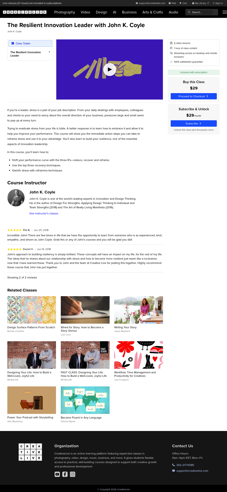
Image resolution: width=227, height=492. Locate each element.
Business (129, 12)
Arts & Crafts (152, 12)
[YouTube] (57, 474)
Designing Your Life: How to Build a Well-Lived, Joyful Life (29, 374)
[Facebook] (65, 474)
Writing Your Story (125, 327)
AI (114, 12)
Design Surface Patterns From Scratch (31, 327)
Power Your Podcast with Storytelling (30, 417)
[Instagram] (72, 474)
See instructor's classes (43, 213)
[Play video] (109, 69)
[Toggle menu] (225, 12)
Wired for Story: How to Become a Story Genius (82, 329)
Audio (173, 12)
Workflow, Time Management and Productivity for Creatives (135, 374)
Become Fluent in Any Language (81, 417)
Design (101, 12)
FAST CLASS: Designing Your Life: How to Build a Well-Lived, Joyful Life (84, 374)
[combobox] (202, 12)
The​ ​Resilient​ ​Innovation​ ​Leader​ (26, 54)
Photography (64, 12)
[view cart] (184, 3)
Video (85, 12)
